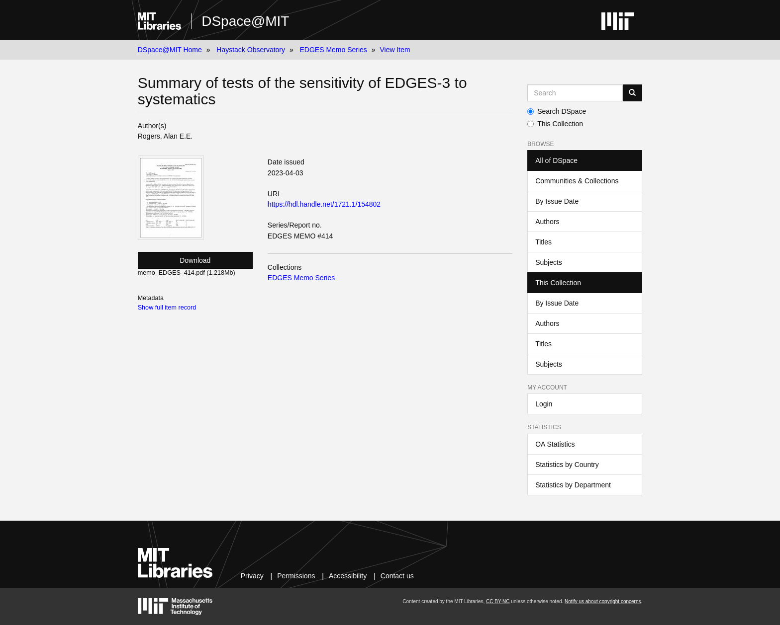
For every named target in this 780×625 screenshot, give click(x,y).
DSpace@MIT (245, 21)
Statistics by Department (573, 485)
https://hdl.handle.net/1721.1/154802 (324, 204)
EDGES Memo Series (333, 50)
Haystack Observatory (250, 50)
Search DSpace (556, 111)
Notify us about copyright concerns (603, 601)
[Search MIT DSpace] (575, 92)
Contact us (397, 576)
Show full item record (167, 307)
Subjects (548, 262)
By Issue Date (557, 201)
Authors (547, 222)
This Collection (555, 124)
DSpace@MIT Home (170, 50)
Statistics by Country (567, 465)
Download (195, 260)
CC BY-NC (497, 601)
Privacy (252, 576)
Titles (543, 242)
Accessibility (348, 576)
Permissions (296, 576)
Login (543, 404)
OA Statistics (555, 444)
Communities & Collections (576, 181)
